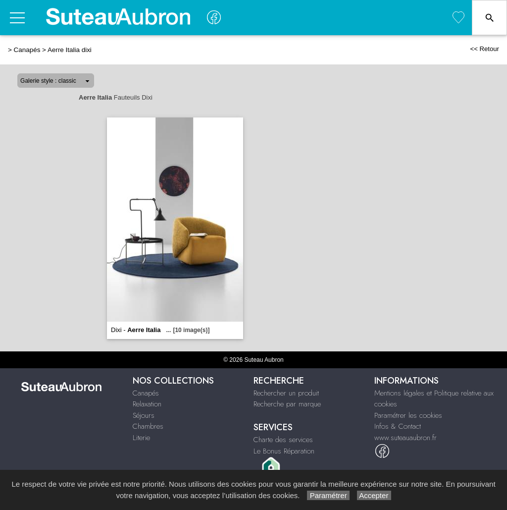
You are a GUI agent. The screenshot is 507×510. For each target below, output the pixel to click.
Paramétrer (328, 495)
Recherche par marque (287, 403)
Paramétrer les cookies (408, 415)
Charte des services (283, 439)
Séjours (143, 415)
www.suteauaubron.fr (405, 437)
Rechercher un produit (286, 393)
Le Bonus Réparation (284, 451)
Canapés (27, 50)
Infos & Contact (397, 426)
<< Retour (484, 49)
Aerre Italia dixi (70, 50)
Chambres (148, 426)
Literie (141, 437)
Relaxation (147, 403)
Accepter (374, 495)
